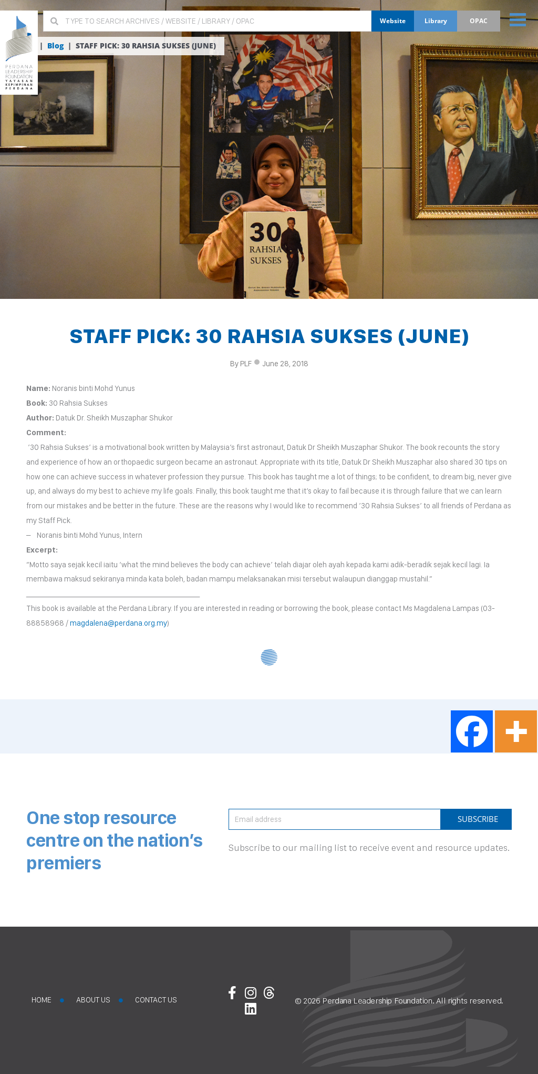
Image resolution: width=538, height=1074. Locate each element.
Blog (55, 46)
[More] (516, 731)
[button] (518, 19)
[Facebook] (472, 731)
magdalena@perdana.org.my (118, 623)
